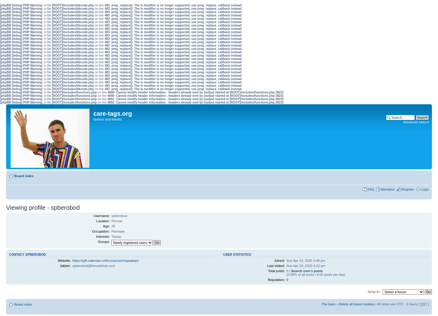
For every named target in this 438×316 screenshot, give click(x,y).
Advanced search (416, 122)
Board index (24, 176)
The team (328, 304)
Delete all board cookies (356, 304)
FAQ (370, 189)
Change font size (424, 174)
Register (407, 189)
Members (388, 189)
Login (425, 189)
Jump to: (373, 291)
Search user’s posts (307, 271)
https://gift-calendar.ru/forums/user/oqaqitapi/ (105, 260)
